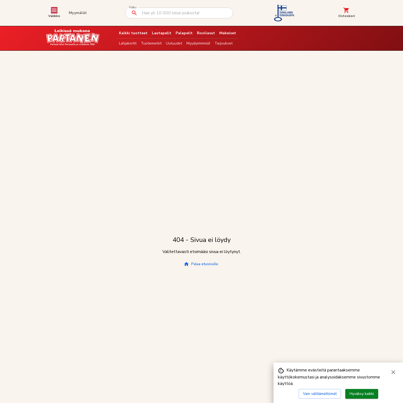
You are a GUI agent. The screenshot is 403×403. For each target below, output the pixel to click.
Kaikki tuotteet (133, 33)
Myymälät (78, 12)
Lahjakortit (127, 43)
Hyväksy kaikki (362, 393)
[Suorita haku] (134, 13)
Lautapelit (161, 33)
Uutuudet (174, 43)
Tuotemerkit (151, 43)
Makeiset (227, 33)
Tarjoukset (223, 43)
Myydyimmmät (198, 43)
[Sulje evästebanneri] (393, 372)
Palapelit (184, 33)
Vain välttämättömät (320, 393)
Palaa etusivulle (201, 264)
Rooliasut (206, 33)
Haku (132, 7)
